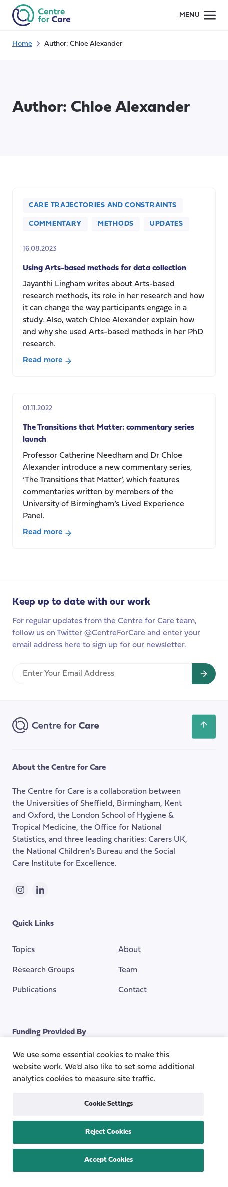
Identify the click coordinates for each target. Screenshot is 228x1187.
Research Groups (43, 970)
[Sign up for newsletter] (204, 673)
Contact (132, 990)
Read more (47, 361)
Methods (116, 224)
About (129, 950)
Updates (166, 224)
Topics (23, 950)
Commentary (55, 224)
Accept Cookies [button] (108, 1160)
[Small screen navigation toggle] (197, 15)
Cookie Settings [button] (108, 1104)
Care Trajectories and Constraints (103, 205)
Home (22, 44)
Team (127, 970)
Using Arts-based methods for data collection (104, 268)
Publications (34, 990)
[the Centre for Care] (41, 15)
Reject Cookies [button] (108, 1132)
